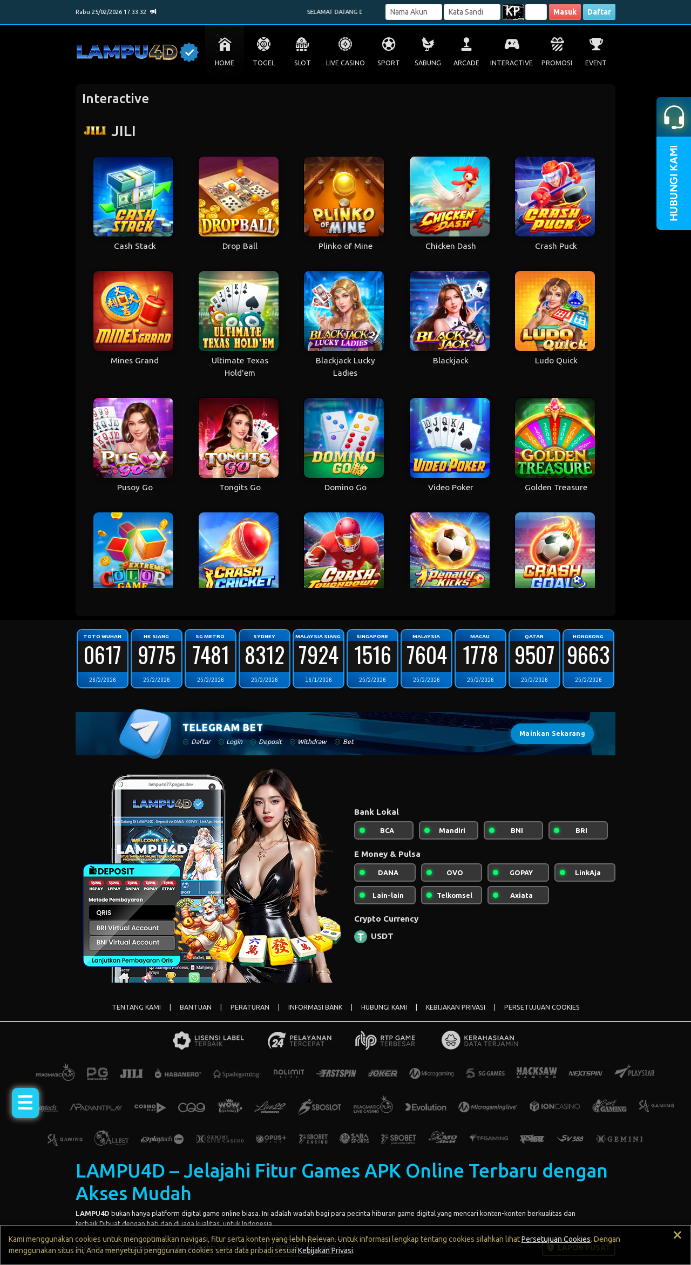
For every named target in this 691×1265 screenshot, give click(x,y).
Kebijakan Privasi (325, 1250)
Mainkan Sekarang (552, 733)
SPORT (388, 62)
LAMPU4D (93, 1213)
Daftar (599, 12)
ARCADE (466, 62)
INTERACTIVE (511, 62)
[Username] (413, 12)
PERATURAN (250, 1007)
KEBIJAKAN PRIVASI (455, 1007)
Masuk (565, 12)
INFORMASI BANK (315, 1007)
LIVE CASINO (345, 62)
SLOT (302, 62)
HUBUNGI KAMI (384, 1007)
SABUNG (428, 62)
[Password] (472, 12)
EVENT (596, 62)
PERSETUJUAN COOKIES (542, 1007)
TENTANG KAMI (136, 1007)
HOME (224, 62)
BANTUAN (196, 1007)
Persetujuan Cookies (556, 1239)
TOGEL (264, 62)
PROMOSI (556, 62)
